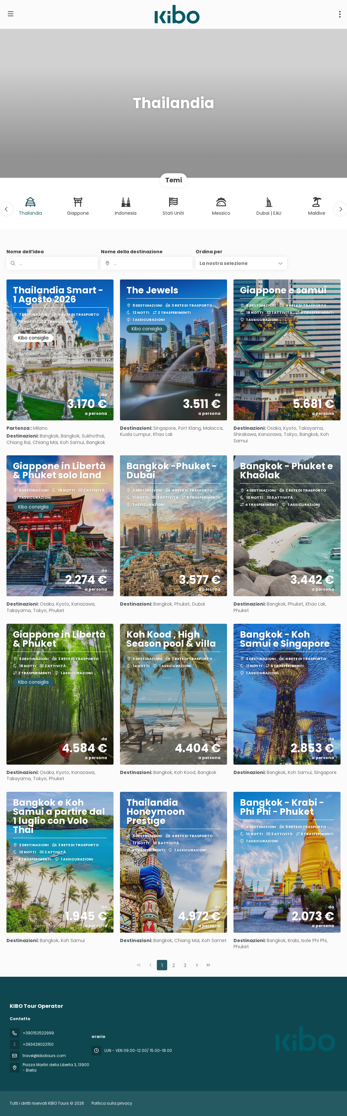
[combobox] (146, 263)
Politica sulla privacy (112, 1103)
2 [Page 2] (173, 965)
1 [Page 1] (162, 965)
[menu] (340, 14)
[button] (6, 209)
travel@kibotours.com (44, 1055)
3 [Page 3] (185, 965)
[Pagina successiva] (197, 965)
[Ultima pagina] (208, 965)
